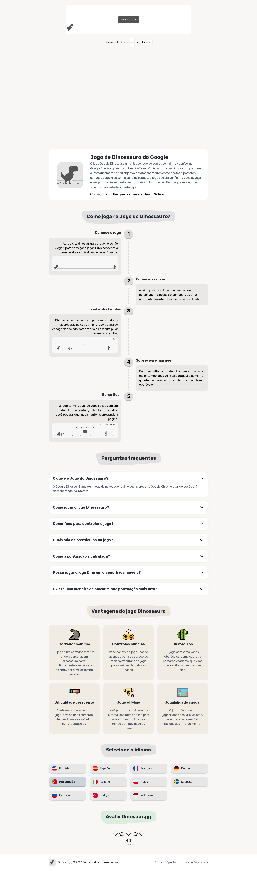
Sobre (159, 194)
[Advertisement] (128, 121)
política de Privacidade (194, 862)
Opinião (171, 862)
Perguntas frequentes (131, 194)
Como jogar (99, 194)
